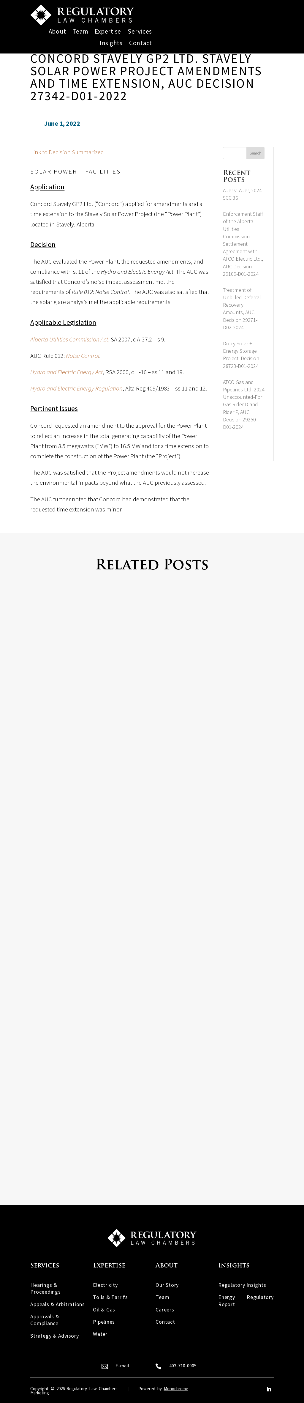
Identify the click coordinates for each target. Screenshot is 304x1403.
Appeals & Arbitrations (57, 1304)
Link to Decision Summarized (67, 152)
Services (140, 31)
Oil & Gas (104, 1309)
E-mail (122, 1366)
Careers (165, 1309)
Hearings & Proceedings (45, 1288)
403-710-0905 (183, 1366)
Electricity (105, 1284)
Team (80, 31)
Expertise (108, 31)
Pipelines (104, 1321)
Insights (111, 43)
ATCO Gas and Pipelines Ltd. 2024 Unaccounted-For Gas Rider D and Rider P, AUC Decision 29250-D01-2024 (244, 404)
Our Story (167, 1284)
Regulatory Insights (242, 1284)
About (57, 31)
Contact (140, 43)
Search (255, 153)
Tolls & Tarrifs (110, 1297)
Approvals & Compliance (44, 1320)
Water (100, 1333)
